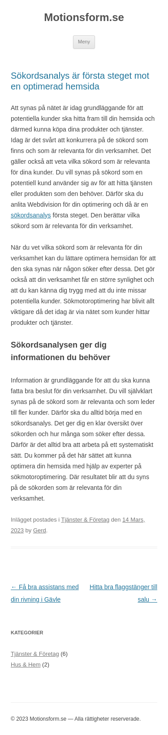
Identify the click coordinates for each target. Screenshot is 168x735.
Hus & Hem (25, 664)
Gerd (39, 530)
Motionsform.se (84, 17)
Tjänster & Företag (85, 519)
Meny (84, 41)
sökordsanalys (31, 215)
